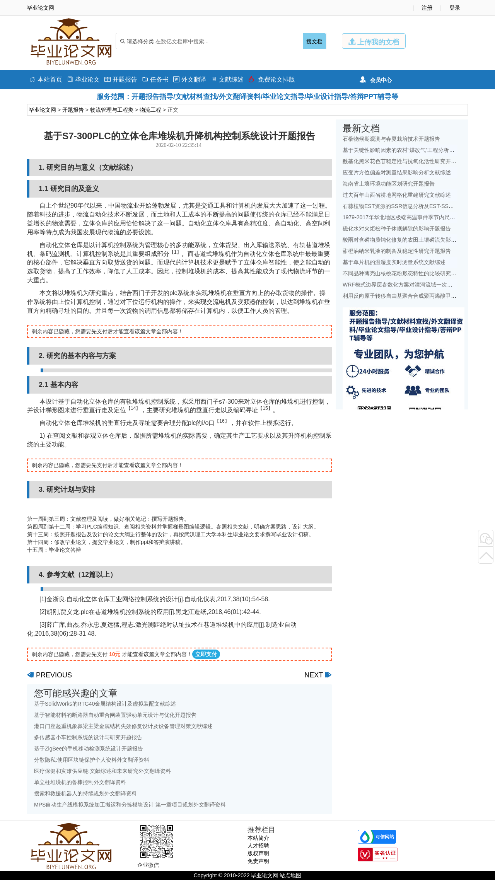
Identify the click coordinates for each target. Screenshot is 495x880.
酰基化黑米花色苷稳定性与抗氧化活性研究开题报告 (405, 161)
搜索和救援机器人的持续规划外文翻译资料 (85, 793)
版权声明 (258, 853)
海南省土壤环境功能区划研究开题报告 (389, 184)
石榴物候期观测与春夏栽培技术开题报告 (391, 139)
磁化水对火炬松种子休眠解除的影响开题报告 (397, 228)
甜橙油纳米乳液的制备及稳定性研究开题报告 (397, 251)
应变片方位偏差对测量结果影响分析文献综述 (397, 172)
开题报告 (120, 79)
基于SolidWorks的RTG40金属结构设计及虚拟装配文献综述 (105, 704)
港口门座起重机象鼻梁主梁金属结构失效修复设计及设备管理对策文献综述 (123, 726)
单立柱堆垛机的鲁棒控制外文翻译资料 (80, 782)
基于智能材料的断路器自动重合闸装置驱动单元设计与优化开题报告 (115, 715)
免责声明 (258, 861)
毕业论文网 (42, 110)
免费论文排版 (271, 79)
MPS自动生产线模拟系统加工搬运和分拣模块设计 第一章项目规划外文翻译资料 (130, 805)
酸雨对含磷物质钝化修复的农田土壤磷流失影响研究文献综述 (416, 240)
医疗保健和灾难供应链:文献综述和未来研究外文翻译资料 (102, 771)
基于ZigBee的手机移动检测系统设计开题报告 (88, 748)
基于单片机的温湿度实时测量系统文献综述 (394, 262)
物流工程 (150, 110)
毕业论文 (83, 79)
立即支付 (206, 654)
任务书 (155, 79)
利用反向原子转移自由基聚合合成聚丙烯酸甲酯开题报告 (410, 296)
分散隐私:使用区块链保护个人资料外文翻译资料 (91, 760)
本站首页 (45, 79)
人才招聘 (258, 845)
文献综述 (227, 79)
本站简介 (258, 838)
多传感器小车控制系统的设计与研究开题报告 (88, 737)
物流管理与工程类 (111, 110)
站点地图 (290, 875)
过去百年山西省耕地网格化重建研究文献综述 (397, 195)
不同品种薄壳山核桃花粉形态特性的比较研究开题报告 (408, 273)
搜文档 (314, 41)
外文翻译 (189, 79)
